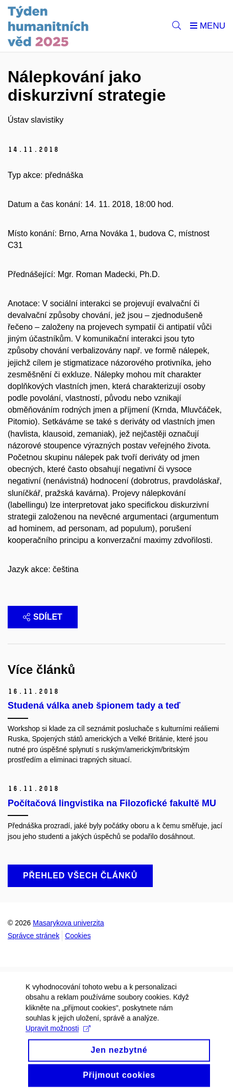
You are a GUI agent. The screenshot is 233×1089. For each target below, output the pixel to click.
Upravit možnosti (58, 1033)
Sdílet (42, 616)
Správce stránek (33, 936)
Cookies (78, 936)
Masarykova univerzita (68, 923)
